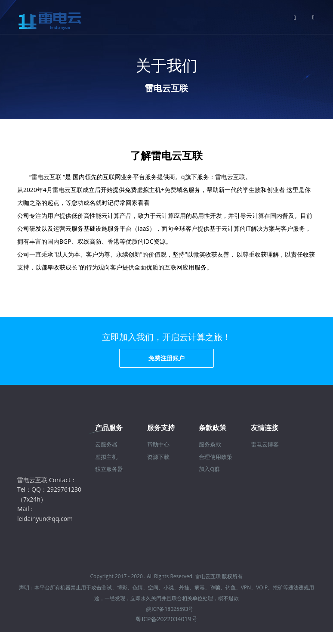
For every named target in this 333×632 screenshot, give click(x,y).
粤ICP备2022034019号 (166, 619)
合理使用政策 (215, 457)
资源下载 (158, 457)
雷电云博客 (265, 444)
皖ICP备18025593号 (169, 609)
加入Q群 (209, 469)
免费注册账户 (166, 358)
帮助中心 (158, 444)
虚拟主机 (106, 457)
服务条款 (210, 444)
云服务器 (106, 444)
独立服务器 (109, 469)
